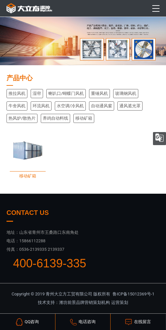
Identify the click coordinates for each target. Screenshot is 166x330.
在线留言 (138, 322)
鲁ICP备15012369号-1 (134, 294)
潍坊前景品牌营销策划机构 (84, 302)
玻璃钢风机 (125, 93)
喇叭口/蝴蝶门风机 (66, 93)
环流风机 (41, 105)
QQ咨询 (27, 322)
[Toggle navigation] (156, 8)
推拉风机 (16, 93)
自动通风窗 (101, 105)
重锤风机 (99, 93)
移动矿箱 (83, 118)
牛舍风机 (16, 105)
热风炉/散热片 (22, 118)
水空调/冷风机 (70, 105)
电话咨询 (83, 322)
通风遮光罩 (130, 105)
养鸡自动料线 (55, 118)
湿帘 (37, 93)
